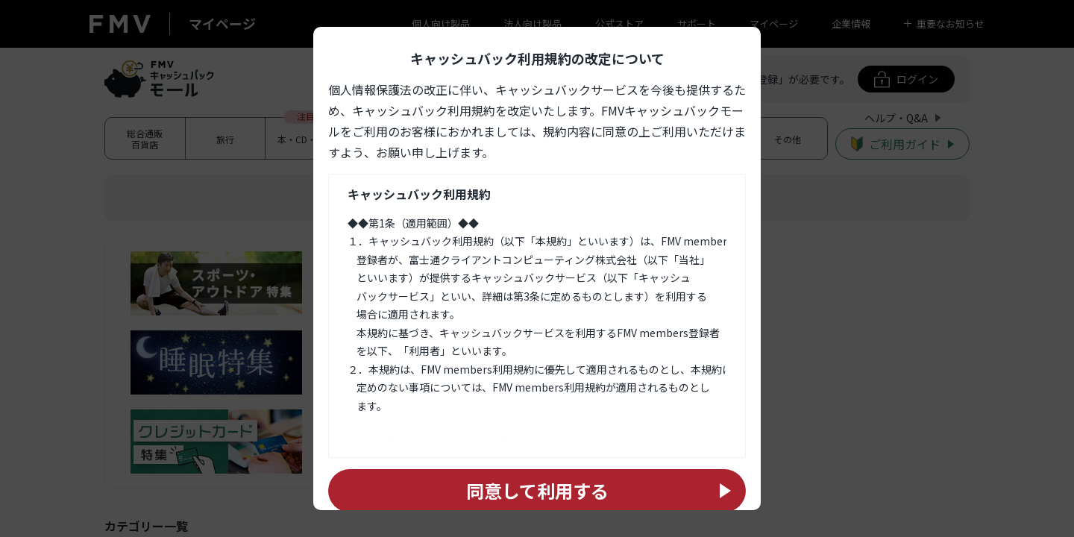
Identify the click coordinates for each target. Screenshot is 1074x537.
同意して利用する (537, 490)
